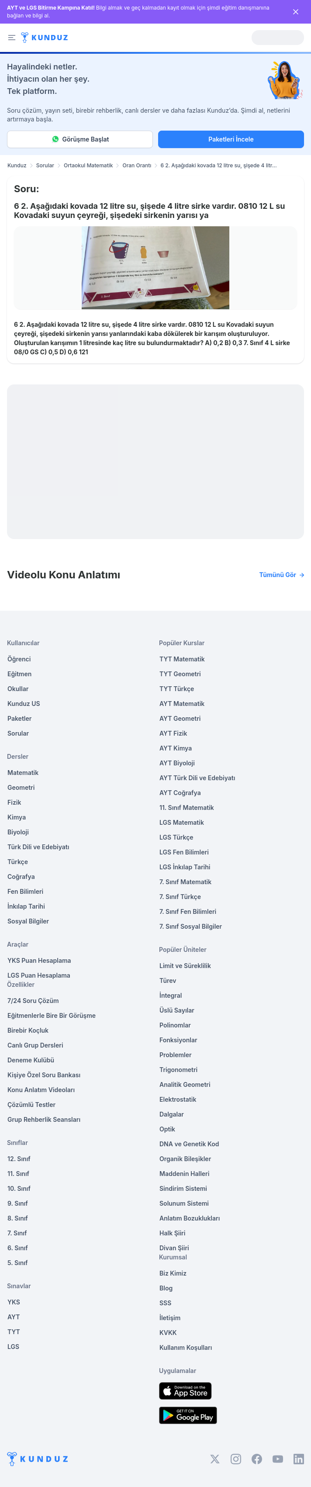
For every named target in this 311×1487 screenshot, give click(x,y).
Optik (167, 1129)
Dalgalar (171, 1114)
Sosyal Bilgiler (28, 921)
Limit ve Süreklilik (185, 965)
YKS (13, 1302)
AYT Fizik (173, 733)
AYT (13, 1317)
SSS (165, 1303)
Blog (166, 1288)
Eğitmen (19, 674)
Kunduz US (23, 703)
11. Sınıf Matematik (186, 807)
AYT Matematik (181, 703)
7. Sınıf (17, 1233)
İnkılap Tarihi (26, 906)
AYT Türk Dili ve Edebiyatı (197, 778)
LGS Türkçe (176, 837)
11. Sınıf (18, 1173)
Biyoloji (18, 832)
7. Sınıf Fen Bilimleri (187, 911)
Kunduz (17, 165)
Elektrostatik (177, 1099)
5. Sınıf (17, 1262)
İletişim (169, 1317)
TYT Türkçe (176, 688)
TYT (13, 1331)
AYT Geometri (179, 718)
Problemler (175, 1054)
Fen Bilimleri (25, 891)
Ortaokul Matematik (88, 165)
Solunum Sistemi (184, 1203)
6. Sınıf (17, 1248)
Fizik (14, 802)
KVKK (168, 1332)
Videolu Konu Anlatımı (155, 575)
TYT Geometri (180, 674)
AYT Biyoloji (177, 763)
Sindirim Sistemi (183, 1188)
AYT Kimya (175, 748)
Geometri (21, 787)
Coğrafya (21, 876)
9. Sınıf (17, 1203)
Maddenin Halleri (184, 1173)
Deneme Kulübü (30, 1060)
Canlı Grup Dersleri (35, 1045)
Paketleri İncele (230, 139)
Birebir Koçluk (27, 1030)
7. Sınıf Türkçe (180, 896)
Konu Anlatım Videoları (41, 1089)
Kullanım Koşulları (185, 1347)
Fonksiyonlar (178, 1040)
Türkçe (17, 861)
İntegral (170, 995)
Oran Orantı (136, 165)
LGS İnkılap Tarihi (184, 867)
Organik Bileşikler (185, 1158)
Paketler (19, 718)
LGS (13, 1346)
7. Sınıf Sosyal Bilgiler (190, 926)
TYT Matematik (182, 659)
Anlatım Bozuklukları (189, 1218)
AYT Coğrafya (180, 792)
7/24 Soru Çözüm (33, 1000)
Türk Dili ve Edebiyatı (38, 847)
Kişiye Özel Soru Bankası (43, 1075)
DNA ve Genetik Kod (189, 1144)
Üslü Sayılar (176, 1010)
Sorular (45, 165)
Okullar (17, 688)
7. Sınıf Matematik (185, 881)
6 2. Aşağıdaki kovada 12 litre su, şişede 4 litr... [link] (218, 165)
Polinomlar (175, 1025)
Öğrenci (19, 659)
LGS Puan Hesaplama (38, 975)
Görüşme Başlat (80, 139)
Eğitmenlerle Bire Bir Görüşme (51, 1015)
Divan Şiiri (174, 1248)
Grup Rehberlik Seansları (43, 1119)
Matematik (22, 772)
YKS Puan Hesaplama (39, 960)
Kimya (16, 817)
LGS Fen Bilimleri (184, 852)
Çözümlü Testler (31, 1104)
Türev (167, 980)
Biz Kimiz (173, 1273)
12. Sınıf (19, 1158)
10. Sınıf (19, 1188)
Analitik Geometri (185, 1084)
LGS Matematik (181, 822)
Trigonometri (178, 1069)
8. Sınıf (17, 1218)
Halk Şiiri (172, 1233)
